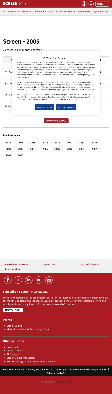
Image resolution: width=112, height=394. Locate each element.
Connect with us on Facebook (8, 280)
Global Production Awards (61, 11)
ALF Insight (13, 354)
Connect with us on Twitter (18, 280)
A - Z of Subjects (90, 264)
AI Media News (15, 350)
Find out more (13, 310)
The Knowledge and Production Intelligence (31, 361)
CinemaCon (40, 11)
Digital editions (101, 11)
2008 (20, 149)
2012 (69, 142)
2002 (94, 149)
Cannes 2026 (12, 11)
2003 (81, 149)
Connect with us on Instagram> (49, 280)
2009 (8, 149)
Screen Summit (15, 325)
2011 (81, 142)
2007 (32, 149)
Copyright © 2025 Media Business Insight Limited (81, 369)
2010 (94, 142)
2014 (45, 142)
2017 (8, 142)
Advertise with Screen (16, 264)
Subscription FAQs (56, 373)
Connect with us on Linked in (29, 280)
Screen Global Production (21, 357)
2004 (69, 149)
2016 (20, 142)
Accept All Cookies (66, 107)
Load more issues (56, 120)
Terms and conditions (13, 369)
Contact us (50, 264)
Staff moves (84, 11)
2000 (20, 155)
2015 (32, 142)
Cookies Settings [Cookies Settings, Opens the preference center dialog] (44, 107)
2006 (45, 149)
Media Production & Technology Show (28, 329)
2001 (8, 155)
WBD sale (26, 11)
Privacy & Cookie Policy (40, 369)
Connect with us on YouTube (38, 280)
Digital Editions (12, 269)
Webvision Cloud (63, 381)
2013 (57, 142)
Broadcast (12, 347)
